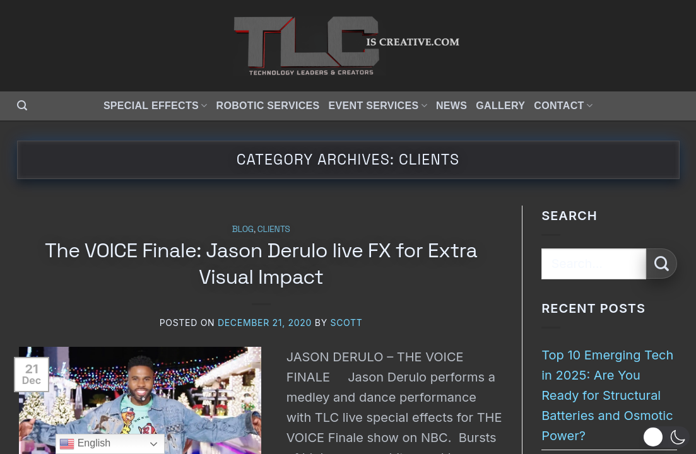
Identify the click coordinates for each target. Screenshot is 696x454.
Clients (273, 229)
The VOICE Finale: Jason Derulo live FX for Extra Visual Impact (261, 263)
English (84, 443)
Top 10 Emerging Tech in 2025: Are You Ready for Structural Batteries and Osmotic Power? (607, 395)
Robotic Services (268, 105)
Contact (563, 106)
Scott (346, 322)
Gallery (500, 105)
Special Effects (155, 106)
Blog (243, 229)
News (451, 105)
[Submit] (661, 263)
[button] (22, 105)
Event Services (378, 106)
